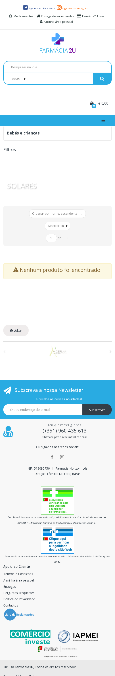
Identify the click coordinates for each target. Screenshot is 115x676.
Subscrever (97, 410)
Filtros (9, 149)
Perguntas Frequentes (19, 593)
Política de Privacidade (19, 599)
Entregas (9, 586)
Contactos (10, 605)
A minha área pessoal (56, 22)
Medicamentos (21, 16)
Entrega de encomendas (55, 16)
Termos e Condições (18, 574)
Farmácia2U (24, 667)
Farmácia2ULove (90, 16)
